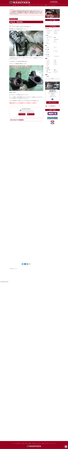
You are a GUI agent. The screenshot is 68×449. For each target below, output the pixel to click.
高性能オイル (30, 5)
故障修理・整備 (12, 268)
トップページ (13, 443)
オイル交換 (22, 443)
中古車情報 (29, 443)
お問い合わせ (53, 5)
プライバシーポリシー (53, 443)
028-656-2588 (22, 114)
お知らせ (39, 443)
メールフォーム (31, 114)
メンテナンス (22, 5)
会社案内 (45, 5)
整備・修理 (14, 5)
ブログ (38, 5)
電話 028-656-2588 (52, 102)
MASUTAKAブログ (34, 443)
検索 (52, 78)
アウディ (16, 268)
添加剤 (26, 443)
